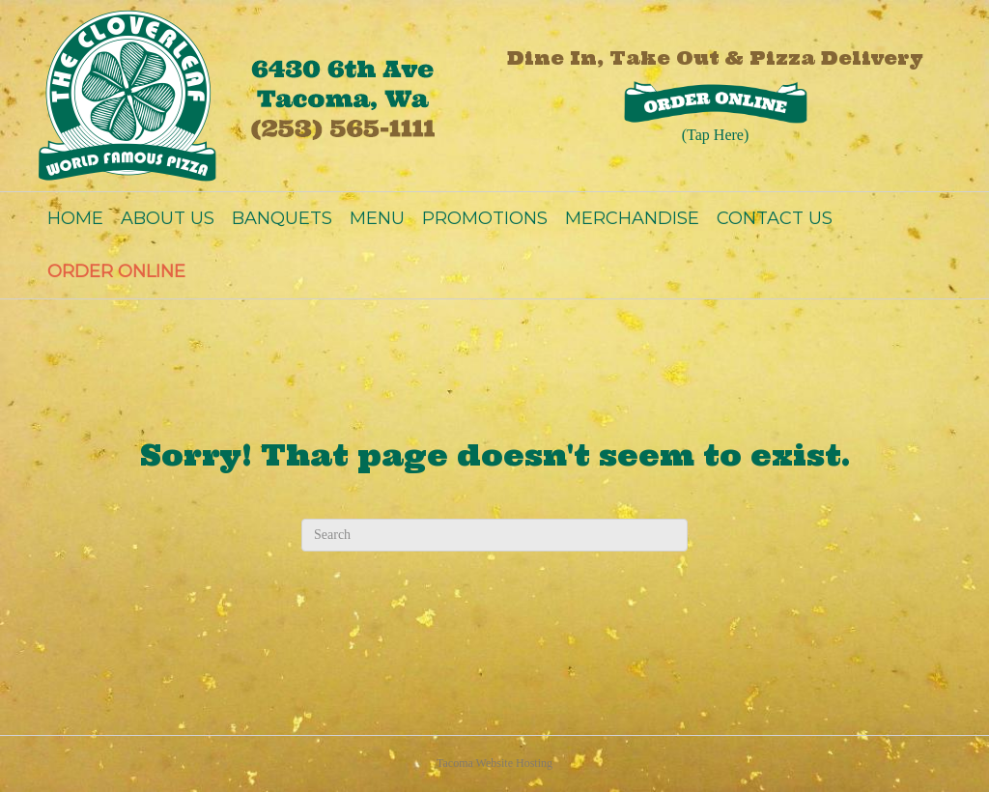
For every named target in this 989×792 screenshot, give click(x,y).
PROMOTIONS (485, 218)
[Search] (494, 535)
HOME (75, 218)
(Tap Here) (715, 135)
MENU (377, 218)
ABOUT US (167, 218)
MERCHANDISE (632, 218)
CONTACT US (775, 218)
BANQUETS (282, 218)
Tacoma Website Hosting (494, 763)
